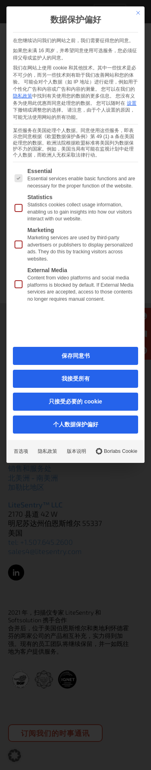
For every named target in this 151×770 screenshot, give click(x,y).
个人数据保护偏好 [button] (75, 424)
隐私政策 (22, 96)
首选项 (21, 451)
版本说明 (76, 451)
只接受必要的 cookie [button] (75, 401)
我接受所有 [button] (76, 378)
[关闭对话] (138, 12)
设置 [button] (132, 103)
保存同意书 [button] (76, 355)
